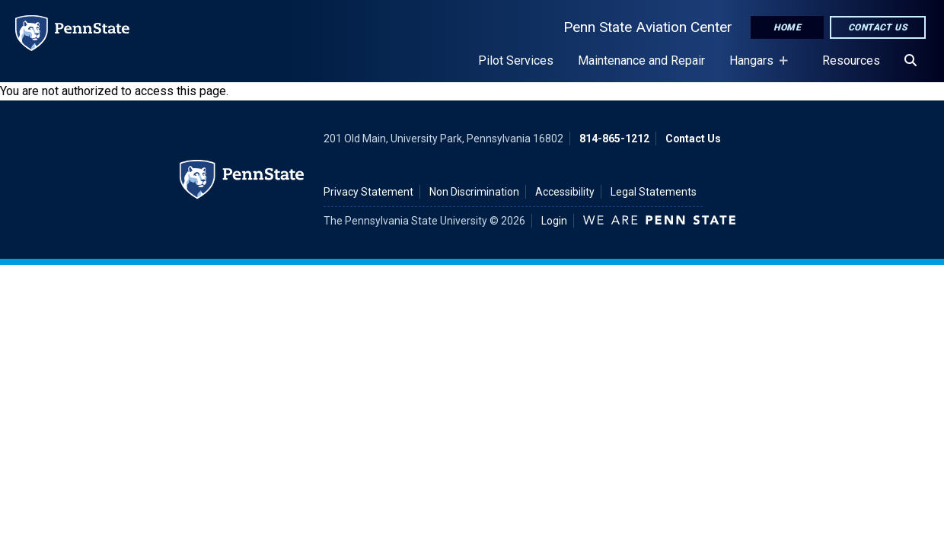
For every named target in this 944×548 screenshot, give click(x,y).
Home (787, 27)
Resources (851, 60)
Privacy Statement (368, 192)
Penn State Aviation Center (647, 27)
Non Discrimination (474, 192)
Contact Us (877, 27)
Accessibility (565, 192)
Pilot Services (515, 60)
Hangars (754, 67)
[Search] (910, 61)
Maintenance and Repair (641, 60)
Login (554, 221)
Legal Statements (654, 192)
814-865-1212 (614, 138)
